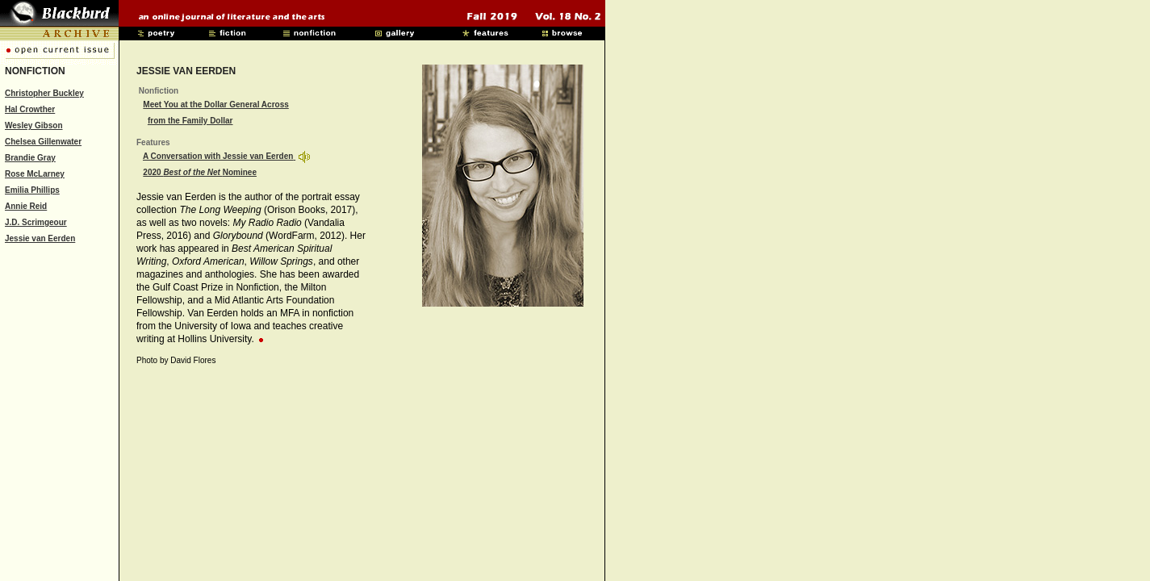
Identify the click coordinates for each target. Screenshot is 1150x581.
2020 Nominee (200, 172)
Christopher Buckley (44, 93)
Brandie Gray (30, 157)
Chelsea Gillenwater (43, 141)
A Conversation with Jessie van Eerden (218, 156)
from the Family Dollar (190, 120)
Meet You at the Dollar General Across (215, 104)
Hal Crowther (30, 109)
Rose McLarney (35, 173)
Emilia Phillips (32, 190)
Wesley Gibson (34, 125)
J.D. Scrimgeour (36, 222)
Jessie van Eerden (40, 238)
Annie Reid (26, 206)
